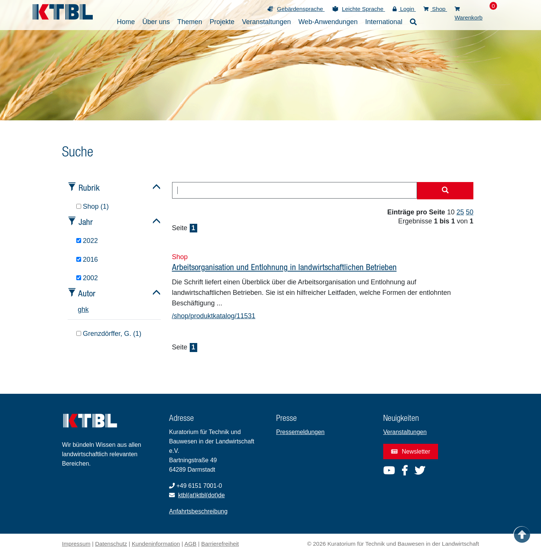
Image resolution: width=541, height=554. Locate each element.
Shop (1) (92, 206)
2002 (87, 278)
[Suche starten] (445, 190)
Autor (86, 293)
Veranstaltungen (405, 432)
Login (404, 9)
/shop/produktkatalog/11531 (213, 316)
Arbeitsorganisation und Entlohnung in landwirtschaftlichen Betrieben (284, 267)
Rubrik (89, 187)
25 (460, 212)
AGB (190, 543)
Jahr (86, 222)
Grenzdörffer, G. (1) (109, 333)
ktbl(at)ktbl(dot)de (201, 495)
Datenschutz (111, 543)
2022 (87, 240)
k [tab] (87, 309)
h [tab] (83, 309)
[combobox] (294, 190)
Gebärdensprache (301, 9)
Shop (435, 9)
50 (469, 212)
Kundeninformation (156, 543)
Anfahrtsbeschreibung (198, 511)
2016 (87, 259)
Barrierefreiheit (220, 543)
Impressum (76, 543)
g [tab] (80, 309)
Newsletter (410, 451)
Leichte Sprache (363, 9)
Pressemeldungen (300, 432)
